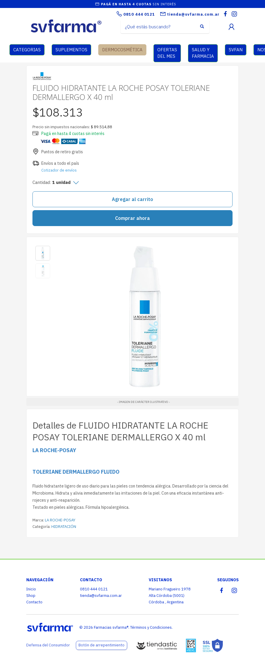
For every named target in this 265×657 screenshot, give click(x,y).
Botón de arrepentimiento (101, 645)
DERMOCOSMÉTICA (122, 49)
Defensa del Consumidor (48, 645)
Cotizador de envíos (59, 170)
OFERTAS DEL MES (167, 53)
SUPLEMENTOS (71, 49)
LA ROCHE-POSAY (60, 520)
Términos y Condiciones (151, 627)
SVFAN (236, 49)
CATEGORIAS (27, 49)
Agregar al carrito (132, 199)
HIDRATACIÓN (63, 526)
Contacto (34, 602)
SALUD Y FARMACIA (203, 53)
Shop (30, 595)
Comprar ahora (132, 218)
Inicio (31, 589)
